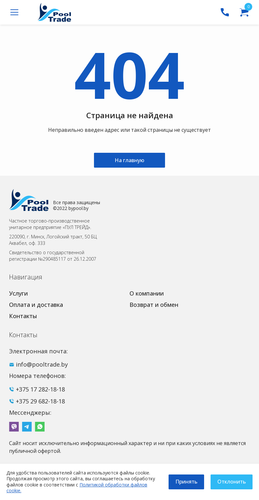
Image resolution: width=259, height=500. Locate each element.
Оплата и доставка (36, 304)
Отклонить (231, 481)
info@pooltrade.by (42, 364)
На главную (129, 160)
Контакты (23, 316)
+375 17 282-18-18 (40, 389)
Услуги (18, 293)
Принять (186, 481)
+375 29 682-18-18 (40, 401)
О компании (147, 293)
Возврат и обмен (154, 304)
